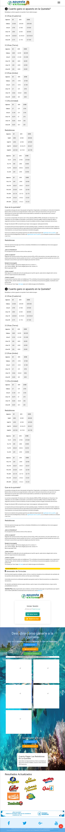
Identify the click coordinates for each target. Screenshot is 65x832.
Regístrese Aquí (32, 619)
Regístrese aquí (36, 609)
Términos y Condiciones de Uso (42, 830)
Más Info (40, 590)
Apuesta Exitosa (54, 830)
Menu (61, 826)
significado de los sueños (49, 232)
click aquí (20, 284)
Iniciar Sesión (32, 614)
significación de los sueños (34, 234)
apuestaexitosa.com (48, 829)
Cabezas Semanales (32, 653)
